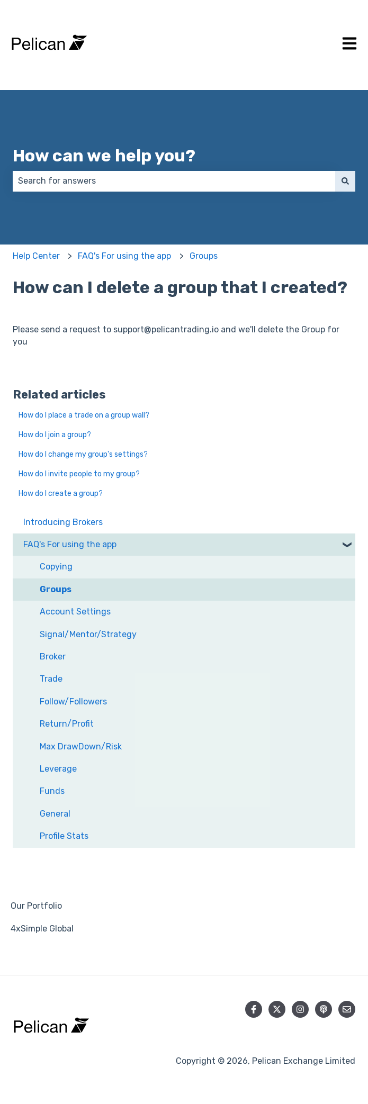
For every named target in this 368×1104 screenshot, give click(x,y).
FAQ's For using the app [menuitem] (69, 544)
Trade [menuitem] (51, 679)
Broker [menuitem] (53, 656)
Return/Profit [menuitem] (67, 724)
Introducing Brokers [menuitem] (63, 522)
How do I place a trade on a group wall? (84, 415)
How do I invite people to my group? (79, 473)
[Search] (345, 181)
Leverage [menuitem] (58, 769)
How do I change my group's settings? (83, 454)
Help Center (36, 256)
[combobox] (174, 181)
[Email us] (346, 1009)
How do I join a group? (55, 434)
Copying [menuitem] (56, 567)
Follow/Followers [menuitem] (73, 701)
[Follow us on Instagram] (300, 1009)
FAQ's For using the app (124, 256)
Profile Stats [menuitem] (64, 836)
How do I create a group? (61, 493)
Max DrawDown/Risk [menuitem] (81, 746)
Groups (204, 256)
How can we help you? (104, 156)
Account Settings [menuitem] (75, 612)
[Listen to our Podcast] (323, 1009)
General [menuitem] (55, 814)
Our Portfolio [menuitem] (36, 906)
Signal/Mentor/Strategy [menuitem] (88, 634)
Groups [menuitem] (55, 589)
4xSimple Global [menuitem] (42, 929)
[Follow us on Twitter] (276, 1009)
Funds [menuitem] (52, 791)
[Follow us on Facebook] (253, 1009)
